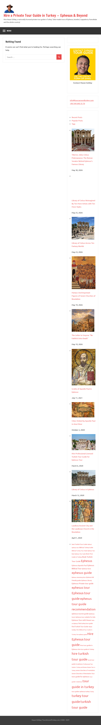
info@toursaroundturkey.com (82, 100)
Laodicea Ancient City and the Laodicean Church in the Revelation (83, 528)
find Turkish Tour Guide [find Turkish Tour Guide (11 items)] (80, 626)
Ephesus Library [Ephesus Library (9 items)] (86, 580)
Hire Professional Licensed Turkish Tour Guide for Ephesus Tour (82, 456)
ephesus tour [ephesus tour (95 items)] (81, 587)
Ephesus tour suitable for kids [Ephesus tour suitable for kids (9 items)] (85, 617)
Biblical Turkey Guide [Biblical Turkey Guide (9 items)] (86, 547)
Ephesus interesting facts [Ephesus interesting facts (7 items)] (79, 577)
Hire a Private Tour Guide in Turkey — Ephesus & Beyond (46, 15)
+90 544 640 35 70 (77, 103)
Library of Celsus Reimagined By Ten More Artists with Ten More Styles (83, 203)
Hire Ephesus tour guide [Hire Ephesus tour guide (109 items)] (82, 639)
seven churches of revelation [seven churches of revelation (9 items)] (85, 670)
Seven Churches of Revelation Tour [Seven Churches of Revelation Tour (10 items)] (83, 673)
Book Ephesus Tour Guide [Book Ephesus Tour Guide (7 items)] (79, 554)
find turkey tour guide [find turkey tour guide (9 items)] (85, 623)
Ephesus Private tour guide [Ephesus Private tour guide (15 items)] (82, 583)
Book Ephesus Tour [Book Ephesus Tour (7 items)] (89, 551)
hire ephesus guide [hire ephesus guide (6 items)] (81, 634)
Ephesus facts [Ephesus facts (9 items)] (86, 569)
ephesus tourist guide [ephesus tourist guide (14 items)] (80, 614)
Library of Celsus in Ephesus (83, 489)
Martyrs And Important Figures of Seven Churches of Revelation (83, 295)
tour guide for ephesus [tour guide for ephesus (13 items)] (80, 676)
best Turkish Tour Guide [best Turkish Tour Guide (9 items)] (79, 544)
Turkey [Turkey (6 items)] (92, 691)
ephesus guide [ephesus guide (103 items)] (82, 573)
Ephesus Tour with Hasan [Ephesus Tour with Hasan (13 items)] (81, 620)
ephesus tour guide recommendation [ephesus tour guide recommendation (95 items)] (84, 604)
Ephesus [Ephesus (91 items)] (86, 561)
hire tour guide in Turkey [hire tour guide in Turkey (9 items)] (86, 649)
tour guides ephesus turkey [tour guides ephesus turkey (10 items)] (81, 691)
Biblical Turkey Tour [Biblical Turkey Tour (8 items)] (78, 551)
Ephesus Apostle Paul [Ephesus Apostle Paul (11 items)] (79, 565)
